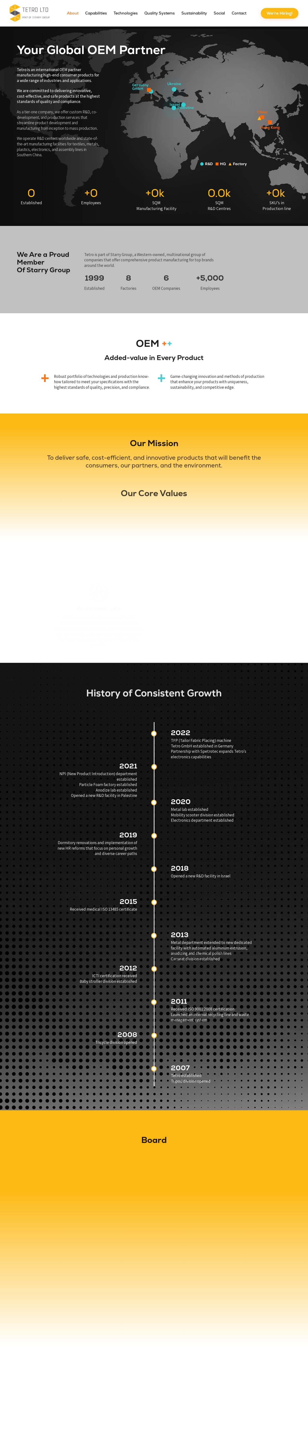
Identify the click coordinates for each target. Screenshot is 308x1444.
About (72, 13)
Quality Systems (159, 13)
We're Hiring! (280, 13)
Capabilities (96, 13)
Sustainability (194, 13)
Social (219, 13)
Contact (239, 13)
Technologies (126, 13)
